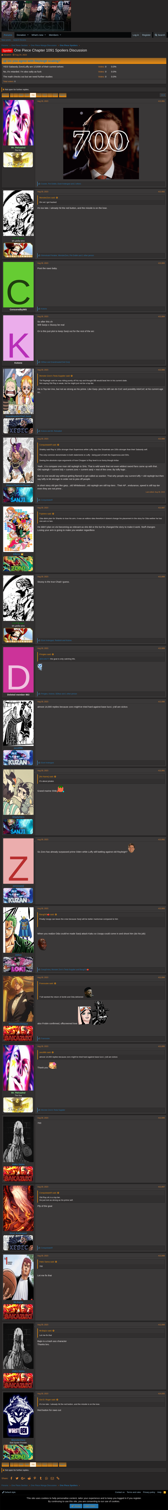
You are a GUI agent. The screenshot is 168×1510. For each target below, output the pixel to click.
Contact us (120, 1492)
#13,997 (161, 1187)
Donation (21, 35)
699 (27, 95)
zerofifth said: (45, 1052)
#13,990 (161, 702)
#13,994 (161, 977)
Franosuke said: (46, 983)
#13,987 (161, 508)
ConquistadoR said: (48, 445)
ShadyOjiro (18, 817)
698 (21, 95)
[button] (27, 35)
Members (54, 35)
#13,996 (161, 1118)
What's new (37, 35)
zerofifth (18, 748)
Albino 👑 (18, 554)
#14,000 (161, 1394)
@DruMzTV (44, 659)
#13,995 (161, 1046)
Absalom (7, 55)
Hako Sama (18, 1164)
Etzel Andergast (18, 1233)
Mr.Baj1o (18, 1302)
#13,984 (161, 316)
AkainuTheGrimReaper (18, 485)
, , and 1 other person (67, 255)
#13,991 (161, 771)
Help (159, 1492)
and (55, 362)
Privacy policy (149, 1492)
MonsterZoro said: (47, 198)
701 (39, 95)
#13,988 (161, 577)
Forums (8, 35)
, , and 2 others (61, 184)
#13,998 (161, 1256)
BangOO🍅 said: (46, 914)
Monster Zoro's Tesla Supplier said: (54, 376)
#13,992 (161, 839)
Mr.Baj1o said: (45, 1331)
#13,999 (161, 1325)
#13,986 (161, 439)
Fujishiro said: (45, 514)
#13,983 (161, 263)
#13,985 (161, 370)
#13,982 (161, 192)
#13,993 (161, 908)
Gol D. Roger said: (47, 1399)
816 (55, 95)
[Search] (159, 35)
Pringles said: (45, 654)
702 (44, 95)
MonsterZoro (18, 1440)
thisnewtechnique (18, 1023)
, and (56, 640)
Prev (6, 95)
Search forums (19, 40)
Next (62, 95)
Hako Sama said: (46, 1262)
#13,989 (161, 648)
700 (33, 95)
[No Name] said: (46, 776)
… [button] (16, 95)
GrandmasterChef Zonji (18, 416)
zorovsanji (18, 886)
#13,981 (161, 101)
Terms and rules (134, 1492)
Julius (18, 954)
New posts (6, 40)
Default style (9, 1492)
